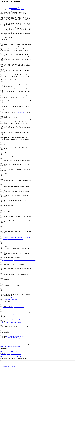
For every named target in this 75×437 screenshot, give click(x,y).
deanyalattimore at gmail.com (13, 404)
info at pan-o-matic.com (13, 4)
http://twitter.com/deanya (11, 402)
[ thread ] (15, 9)
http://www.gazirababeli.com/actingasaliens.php (13, 280)
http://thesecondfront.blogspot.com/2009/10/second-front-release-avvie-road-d (18, 309)
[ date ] (12, 9)
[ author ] (22, 9)
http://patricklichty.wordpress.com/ (10, 316)
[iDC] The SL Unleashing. (14, 7)
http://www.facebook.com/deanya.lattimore (15, 401)
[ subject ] (18, 9)
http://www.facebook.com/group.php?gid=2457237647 (13, 366)
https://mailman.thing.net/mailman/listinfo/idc (13, 354)
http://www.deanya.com (6, 400)
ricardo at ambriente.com (18, 43)
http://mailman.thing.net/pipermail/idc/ (11, 357)
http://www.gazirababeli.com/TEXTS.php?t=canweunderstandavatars (16, 282)
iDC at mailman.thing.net (8, 353)
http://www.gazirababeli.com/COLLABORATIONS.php (13, 284)
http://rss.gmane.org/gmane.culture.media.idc (12, 363)
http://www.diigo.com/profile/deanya (12, 403)
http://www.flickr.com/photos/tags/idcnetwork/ (12, 360)
